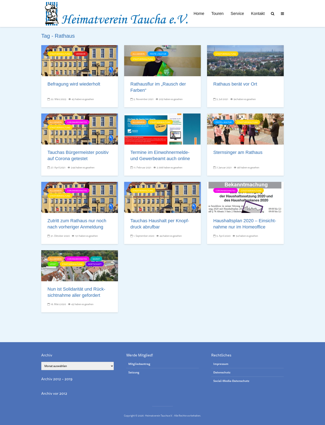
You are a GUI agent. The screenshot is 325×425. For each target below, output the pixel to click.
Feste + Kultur (158, 54)
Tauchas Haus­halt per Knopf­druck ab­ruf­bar (159, 223)
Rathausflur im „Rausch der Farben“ (158, 87)
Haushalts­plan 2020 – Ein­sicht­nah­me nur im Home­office (244, 223)
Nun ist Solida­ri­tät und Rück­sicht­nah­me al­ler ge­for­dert (76, 292)
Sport (53, 264)
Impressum (220, 364)
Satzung (133, 372)
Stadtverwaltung (60, 54)
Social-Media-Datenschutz (231, 381)
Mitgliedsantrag (139, 364)
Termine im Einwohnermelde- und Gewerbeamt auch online (160, 155)
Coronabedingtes (77, 122)
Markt (96, 259)
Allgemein (138, 54)
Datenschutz (221, 372)
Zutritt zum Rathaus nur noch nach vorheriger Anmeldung (76, 223)
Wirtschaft (95, 264)
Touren (217, 13)
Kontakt (258, 13)
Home (199, 13)
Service (237, 13)
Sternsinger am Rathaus (237, 152)
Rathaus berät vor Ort (235, 84)
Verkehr (80, 54)
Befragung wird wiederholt (73, 84)
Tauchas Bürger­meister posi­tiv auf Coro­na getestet (78, 155)
